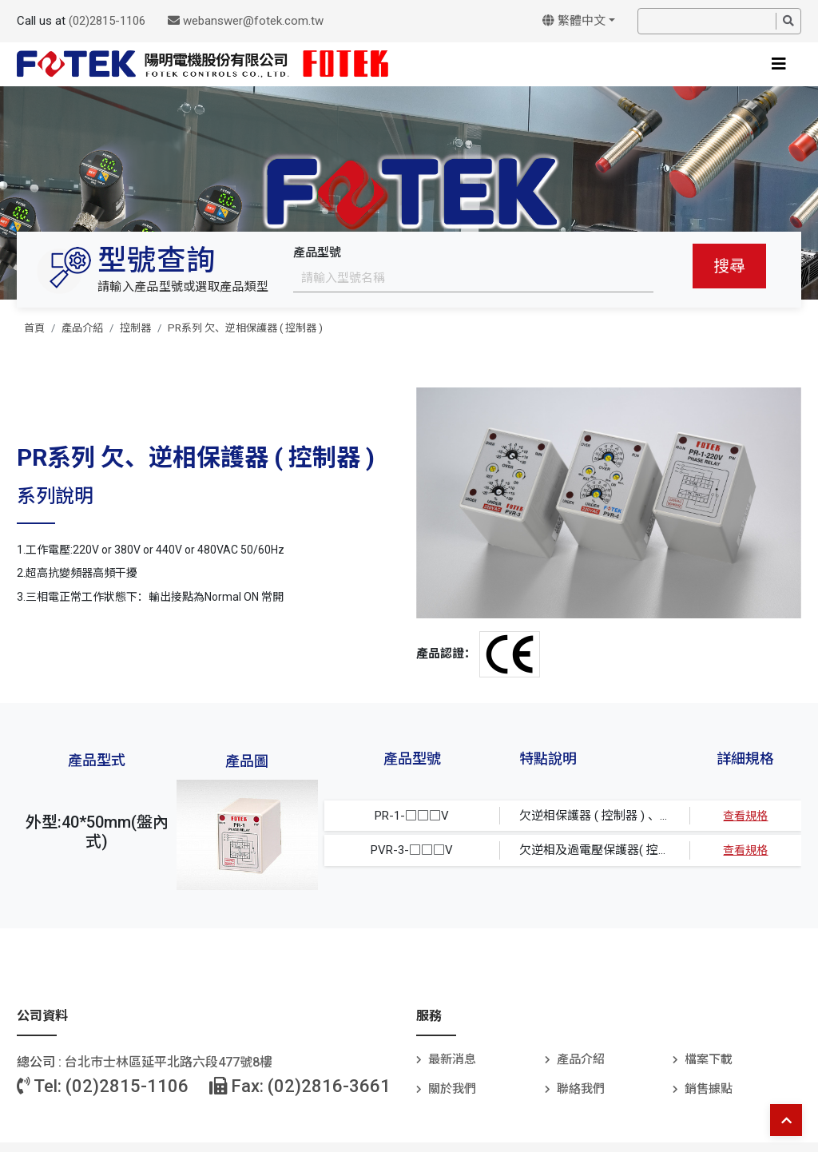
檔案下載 (709, 1059)
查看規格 (745, 815)
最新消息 (452, 1059)
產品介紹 (82, 328)
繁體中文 (574, 21)
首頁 (34, 328)
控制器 (135, 328)
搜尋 (729, 266)
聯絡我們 (581, 1089)
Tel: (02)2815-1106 (103, 1086)
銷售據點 (709, 1089)
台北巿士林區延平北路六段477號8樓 (168, 1062)
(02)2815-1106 (107, 21)
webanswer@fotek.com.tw (246, 21)
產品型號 (317, 252)
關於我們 (452, 1089)
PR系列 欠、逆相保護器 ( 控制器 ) (245, 328)
